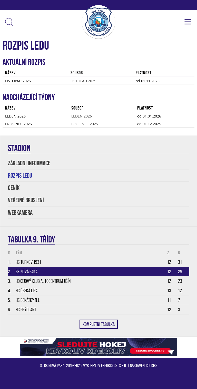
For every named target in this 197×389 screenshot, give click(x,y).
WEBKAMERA (20, 212)
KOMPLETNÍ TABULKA (99, 324)
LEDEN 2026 (81, 116)
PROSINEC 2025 (84, 123)
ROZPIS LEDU (20, 175)
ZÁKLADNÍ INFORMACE (29, 163)
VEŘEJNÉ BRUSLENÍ (26, 200)
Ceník (13, 187)
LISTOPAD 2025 (83, 80)
